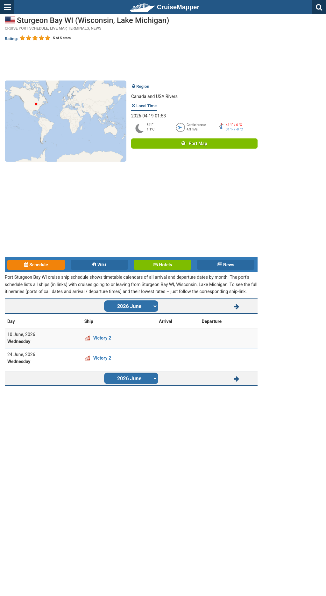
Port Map (194, 143)
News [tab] (225, 264)
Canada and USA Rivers (154, 96)
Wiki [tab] (99, 264)
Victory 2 (102, 337)
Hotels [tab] (162, 264)
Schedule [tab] (36, 264)
